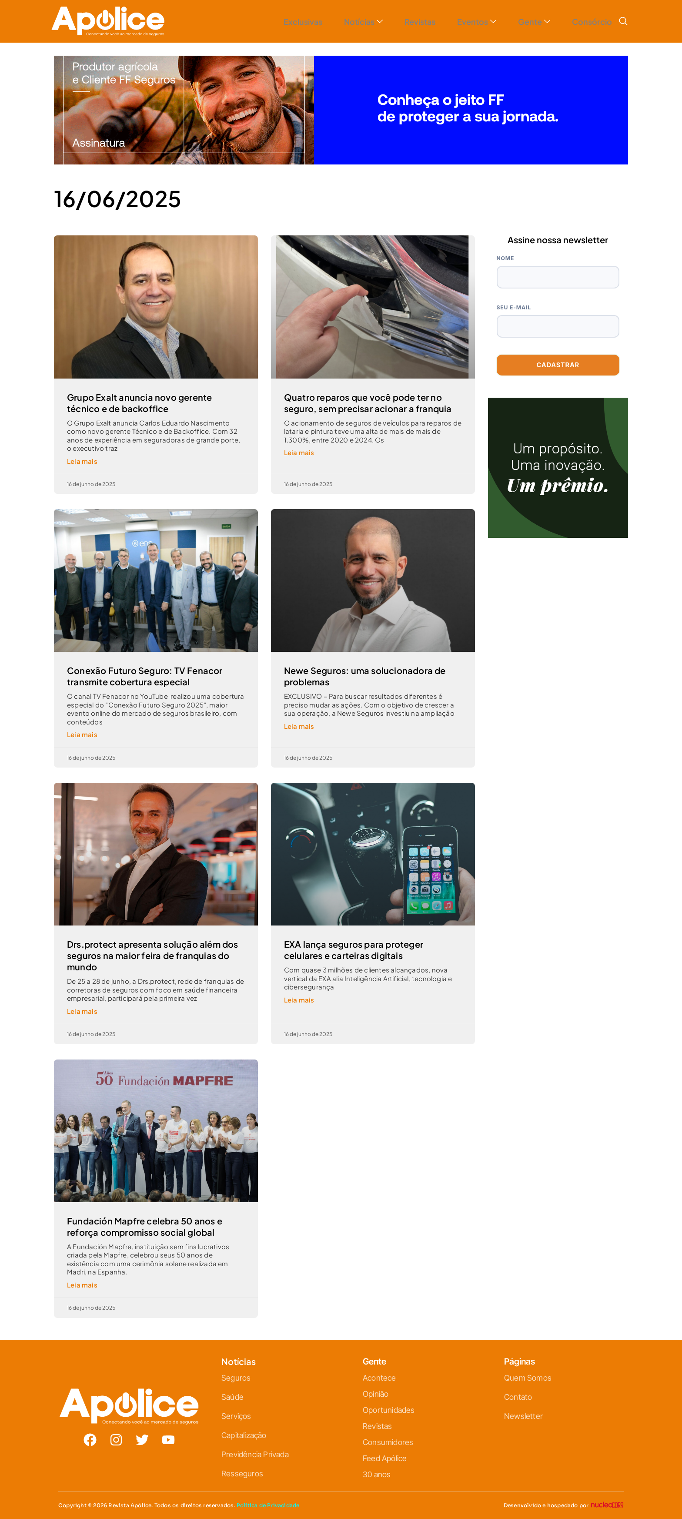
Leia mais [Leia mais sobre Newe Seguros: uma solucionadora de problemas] (299, 726)
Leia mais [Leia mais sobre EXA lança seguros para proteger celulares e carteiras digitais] (299, 1000)
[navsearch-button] (623, 21)
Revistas (404, 22)
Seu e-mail (514, 307)
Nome (506, 258)
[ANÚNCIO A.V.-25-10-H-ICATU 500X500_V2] (558, 535)
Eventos (465, 22)
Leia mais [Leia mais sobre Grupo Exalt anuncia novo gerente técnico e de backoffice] (82, 461)
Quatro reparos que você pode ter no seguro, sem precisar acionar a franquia (368, 403)
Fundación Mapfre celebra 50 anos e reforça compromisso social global (144, 1226)
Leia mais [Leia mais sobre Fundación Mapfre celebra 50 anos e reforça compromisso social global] (82, 1285)
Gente (528, 22)
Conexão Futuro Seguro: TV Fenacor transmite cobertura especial (145, 676)
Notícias (343, 22)
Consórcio (590, 22)
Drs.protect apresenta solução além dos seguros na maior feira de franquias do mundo (152, 955)
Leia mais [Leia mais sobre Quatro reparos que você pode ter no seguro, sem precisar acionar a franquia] (299, 452)
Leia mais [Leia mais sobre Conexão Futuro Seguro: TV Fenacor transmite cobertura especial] (82, 734)
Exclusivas (279, 22)
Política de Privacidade (268, 1505)
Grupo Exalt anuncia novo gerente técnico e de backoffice (139, 403)
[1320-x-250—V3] (341, 161)
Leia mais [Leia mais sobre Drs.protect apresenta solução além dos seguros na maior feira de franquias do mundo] (82, 1011)
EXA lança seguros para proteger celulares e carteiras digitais (353, 950)
